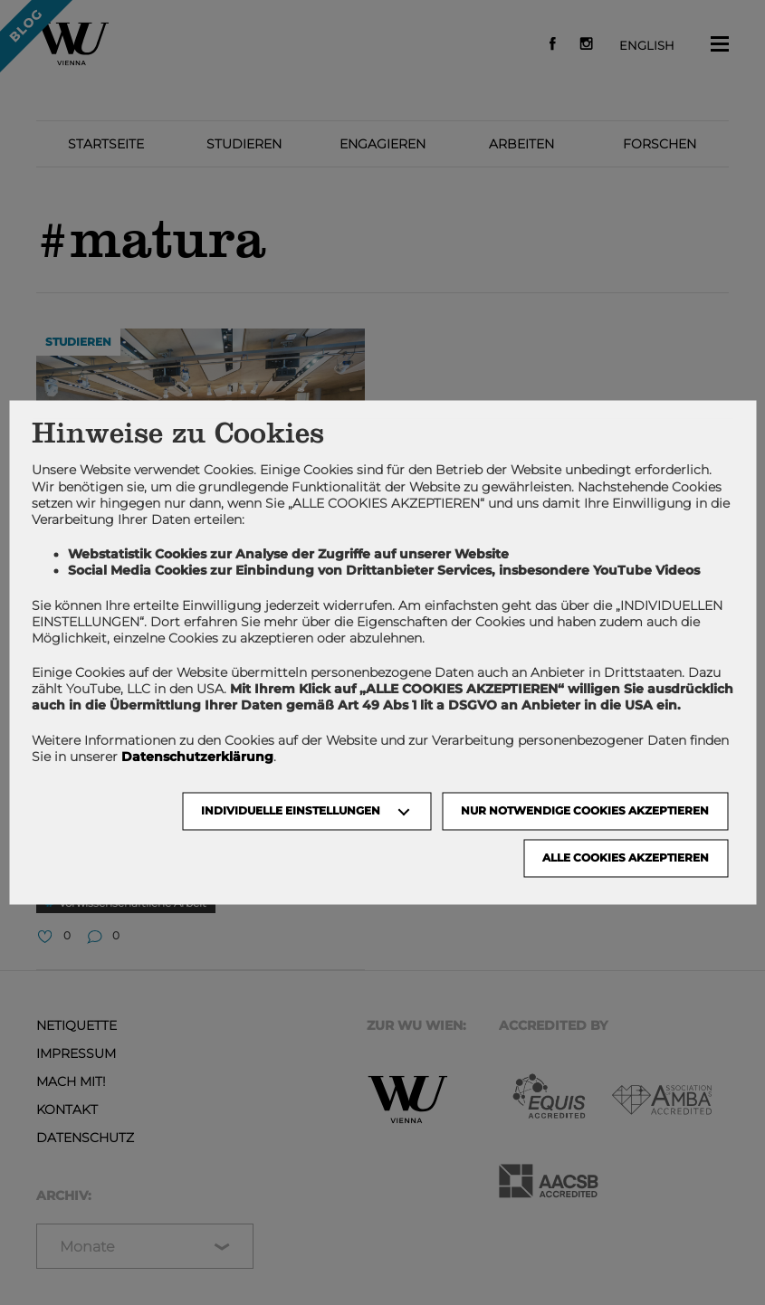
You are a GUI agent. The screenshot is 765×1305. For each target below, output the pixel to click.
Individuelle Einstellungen (290, 811)
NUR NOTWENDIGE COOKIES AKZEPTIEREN (585, 811)
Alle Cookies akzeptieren (625, 858)
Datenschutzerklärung (197, 756)
